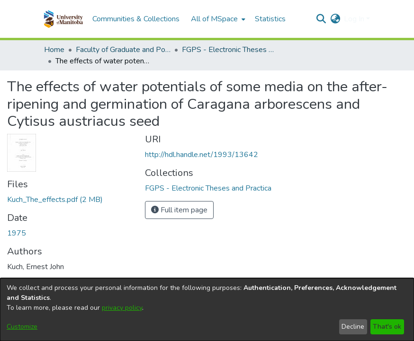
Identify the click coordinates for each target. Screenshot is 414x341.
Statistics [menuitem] (270, 19)
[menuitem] (217, 19)
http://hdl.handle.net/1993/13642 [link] (201, 154)
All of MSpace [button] (214, 19)
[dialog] (207, 309)
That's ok (387, 326)
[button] (63, 18)
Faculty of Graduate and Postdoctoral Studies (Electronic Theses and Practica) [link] (123, 49)
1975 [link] (16, 233)
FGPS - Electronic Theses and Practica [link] (229, 49)
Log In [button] (355, 19)
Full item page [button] (179, 210)
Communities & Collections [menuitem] (136, 19)
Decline (353, 326)
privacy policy (122, 307)
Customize (22, 326)
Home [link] (54, 49)
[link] (55, 199)
